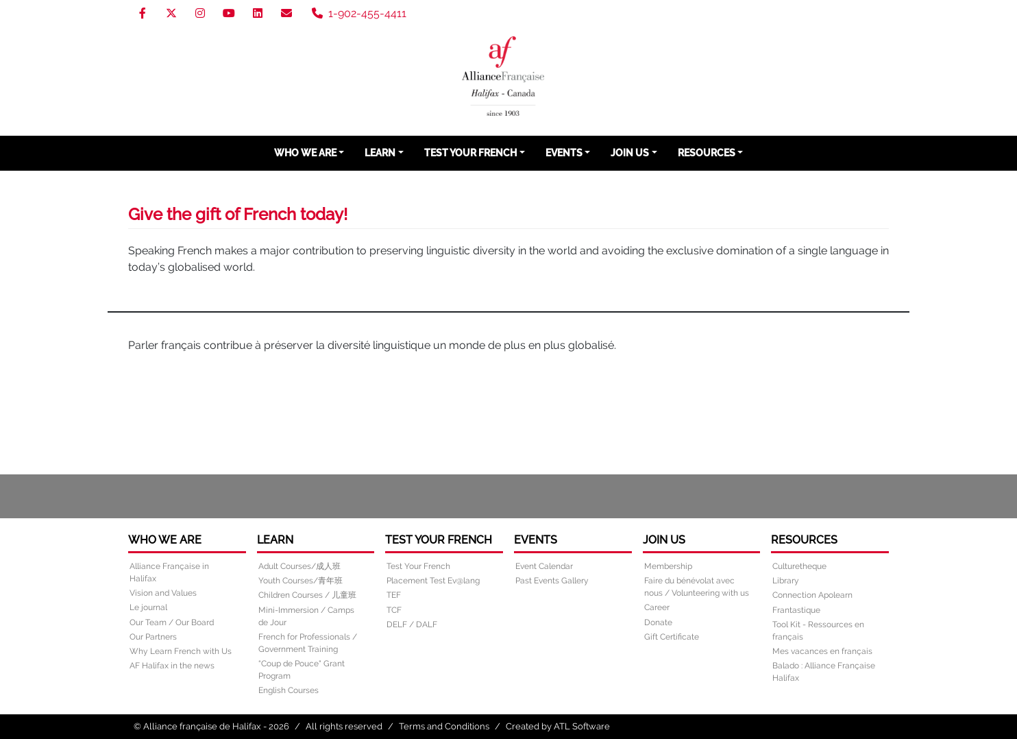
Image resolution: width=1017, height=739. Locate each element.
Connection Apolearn (812, 595)
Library (785, 580)
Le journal (148, 607)
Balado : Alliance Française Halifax (823, 672)
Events (564, 152)
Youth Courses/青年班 (300, 580)
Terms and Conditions (444, 726)
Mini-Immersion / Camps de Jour (306, 616)
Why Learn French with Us (181, 651)
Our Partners (153, 637)
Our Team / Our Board (172, 622)
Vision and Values (163, 593)
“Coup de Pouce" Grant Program (301, 670)
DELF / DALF (412, 624)
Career (657, 607)
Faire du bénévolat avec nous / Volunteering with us (696, 587)
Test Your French (470, 152)
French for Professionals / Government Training (307, 643)
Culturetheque (799, 566)
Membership (668, 566)
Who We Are (305, 152)
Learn (380, 152)
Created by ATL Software (558, 726)
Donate (658, 622)
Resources (706, 152)
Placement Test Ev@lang (433, 580)
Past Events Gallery (552, 580)
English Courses (288, 690)
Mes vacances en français (822, 651)
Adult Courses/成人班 (299, 566)
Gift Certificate (671, 637)
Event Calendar (544, 566)
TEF (394, 595)
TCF (394, 610)
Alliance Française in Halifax (169, 572)
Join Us (630, 152)
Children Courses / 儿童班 (307, 595)
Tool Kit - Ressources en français (818, 631)
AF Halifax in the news (172, 665)
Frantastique (796, 610)
